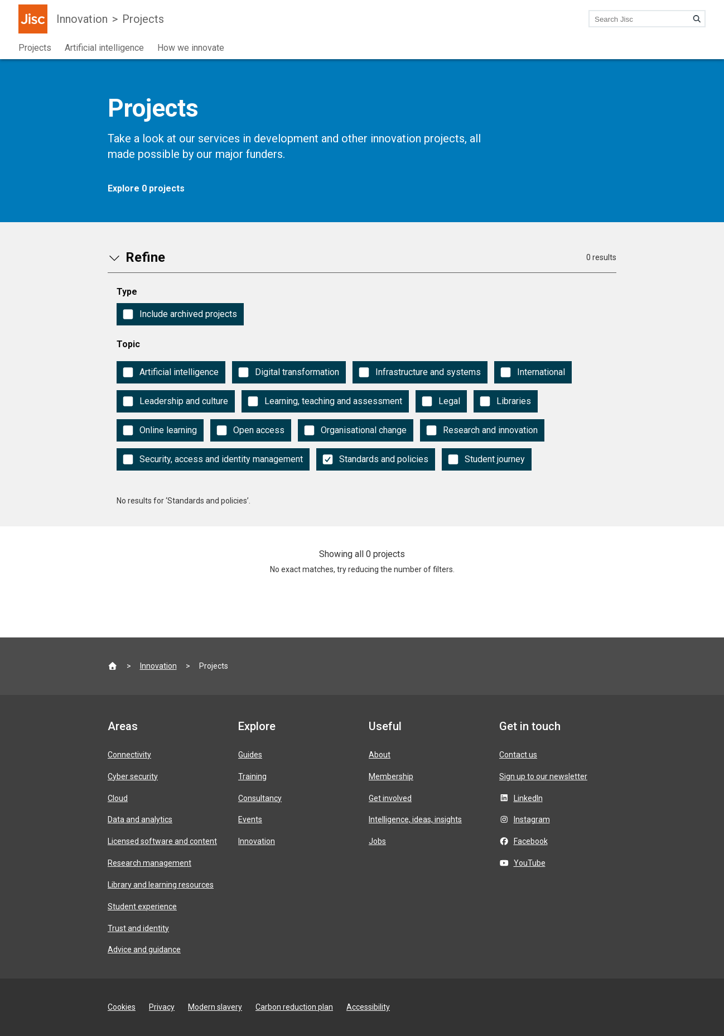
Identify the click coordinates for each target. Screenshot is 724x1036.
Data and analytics (140, 819)
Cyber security (133, 776)
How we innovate (190, 47)
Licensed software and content (162, 841)
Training (252, 776)
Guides (250, 754)
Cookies (122, 1007)
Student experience (142, 906)
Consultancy (260, 798)
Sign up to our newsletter (543, 776)
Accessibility (368, 1007)
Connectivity (129, 754)
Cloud (118, 798)
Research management (149, 862)
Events (250, 819)
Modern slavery (215, 1007)
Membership (391, 776)
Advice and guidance (144, 949)
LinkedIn (528, 798)
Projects (143, 19)
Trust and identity (138, 928)
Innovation (82, 19)
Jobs (377, 841)
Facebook (531, 841)
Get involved (390, 798)
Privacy (162, 1007)
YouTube (530, 862)
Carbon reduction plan (294, 1007)
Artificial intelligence (104, 47)
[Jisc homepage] (32, 18)
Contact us (518, 754)
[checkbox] (180, 314)
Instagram (532, 819)
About (379, 754)
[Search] (697, 19)
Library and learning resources (161, 884)
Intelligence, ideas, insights (415, 819)
